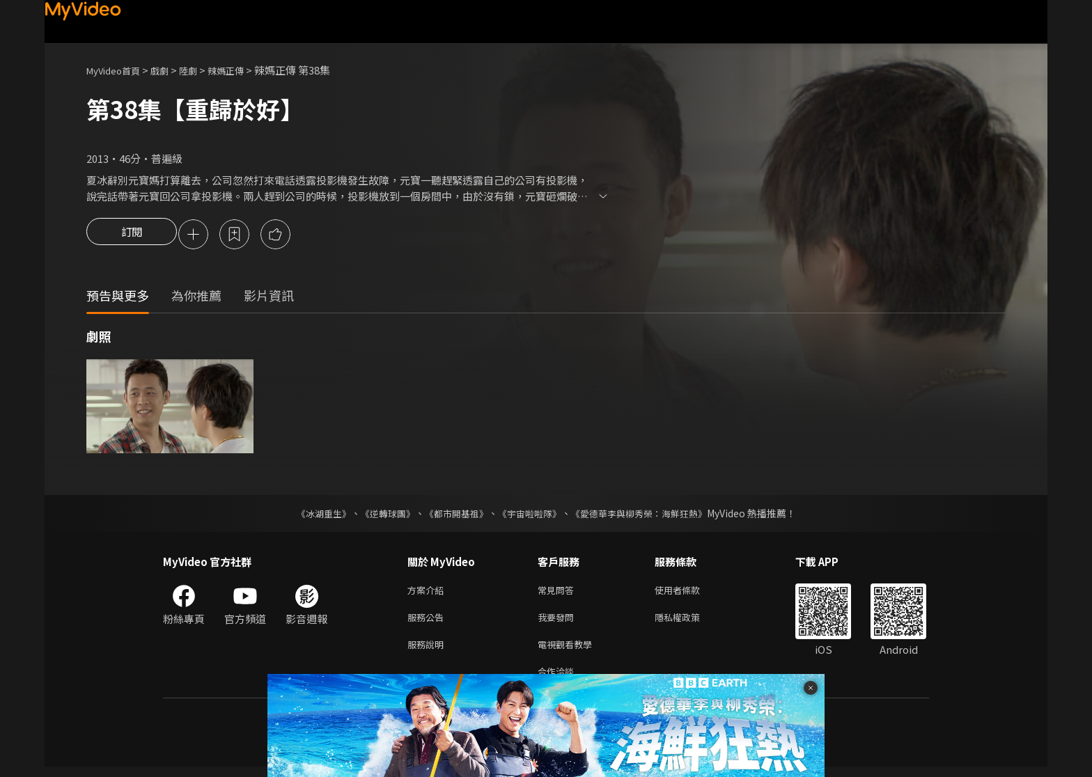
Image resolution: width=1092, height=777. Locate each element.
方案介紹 (428, 593)
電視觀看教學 (569, 651)
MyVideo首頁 (118, 70)
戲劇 (170, 70)
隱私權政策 (689, 622)
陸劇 (202, 70)
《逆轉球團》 (379, 515)
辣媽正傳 (244, 70)
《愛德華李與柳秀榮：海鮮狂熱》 (648, 515)
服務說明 (428, 651)
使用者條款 (689, 593)
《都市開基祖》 (453, 515)
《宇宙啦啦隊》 (531, 515)
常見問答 (558, 593)
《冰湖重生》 (311, 515)
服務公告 (428, 622)
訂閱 (131, 235)
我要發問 (558, 622)
